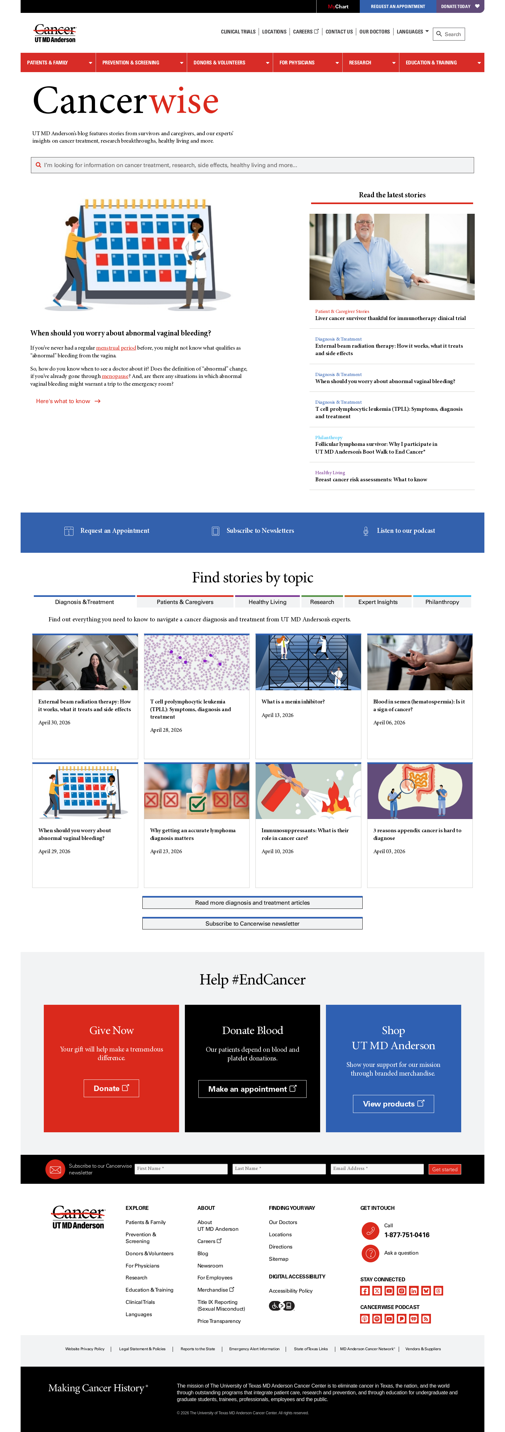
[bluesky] (426, 1290)
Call (420, 1230)
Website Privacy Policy (85, 1349)
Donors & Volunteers (219, 62)
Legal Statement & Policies (142, 1349)
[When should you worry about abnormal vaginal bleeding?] (141, 266)
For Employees (215, 1278)
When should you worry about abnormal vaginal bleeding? (385, 382)
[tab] (392, 196)
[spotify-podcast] (377, 1319)
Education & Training (431, 62)
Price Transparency (219, 1321)
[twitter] (377, 1290)
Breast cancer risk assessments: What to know (371, 480)
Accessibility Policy (291, 1291)
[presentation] (392, 196)
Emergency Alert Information (254, 1349)
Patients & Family (47, 62)
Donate (111, 1088)
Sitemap (279, 1259)
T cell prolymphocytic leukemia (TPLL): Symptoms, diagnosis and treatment (190, 709)
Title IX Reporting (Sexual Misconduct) (221, 1305)
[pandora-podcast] (401, 1319)
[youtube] (389, 1290)
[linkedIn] (414, 1290)
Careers (306, 31)
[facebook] (365, 1290)
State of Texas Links (311, 1349)
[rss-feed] (426, 1319)
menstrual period (116, 348)
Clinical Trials (238, 31)
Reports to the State (198, 1349)
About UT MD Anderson (218, 1225)
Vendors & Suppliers (423, 1349)
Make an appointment (252, 1089)
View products (393, 1103)
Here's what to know (68, 401)
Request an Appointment (398, 6)
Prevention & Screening (130, 62)
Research (360, 62)
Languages (410, 31)
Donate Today (460, 6)
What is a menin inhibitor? (293, 702)
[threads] (438, 1290)
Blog (202, 1253)
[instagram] (401, 1290)
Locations (280, 1234)
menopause (115, 377)
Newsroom (210, 1266)
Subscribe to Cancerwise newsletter (252, 923)
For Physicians (297, 62)
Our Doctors (374, 31)
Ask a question (397, 1255)
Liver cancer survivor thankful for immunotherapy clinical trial (390, 319)
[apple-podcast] (365, 1319)
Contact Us (339, 31)
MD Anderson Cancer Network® (367, 1349)
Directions (280, 1247)
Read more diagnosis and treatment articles (252, 902)
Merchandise (215, 1290)
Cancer (125, 104)
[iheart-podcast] (414, 1319)
